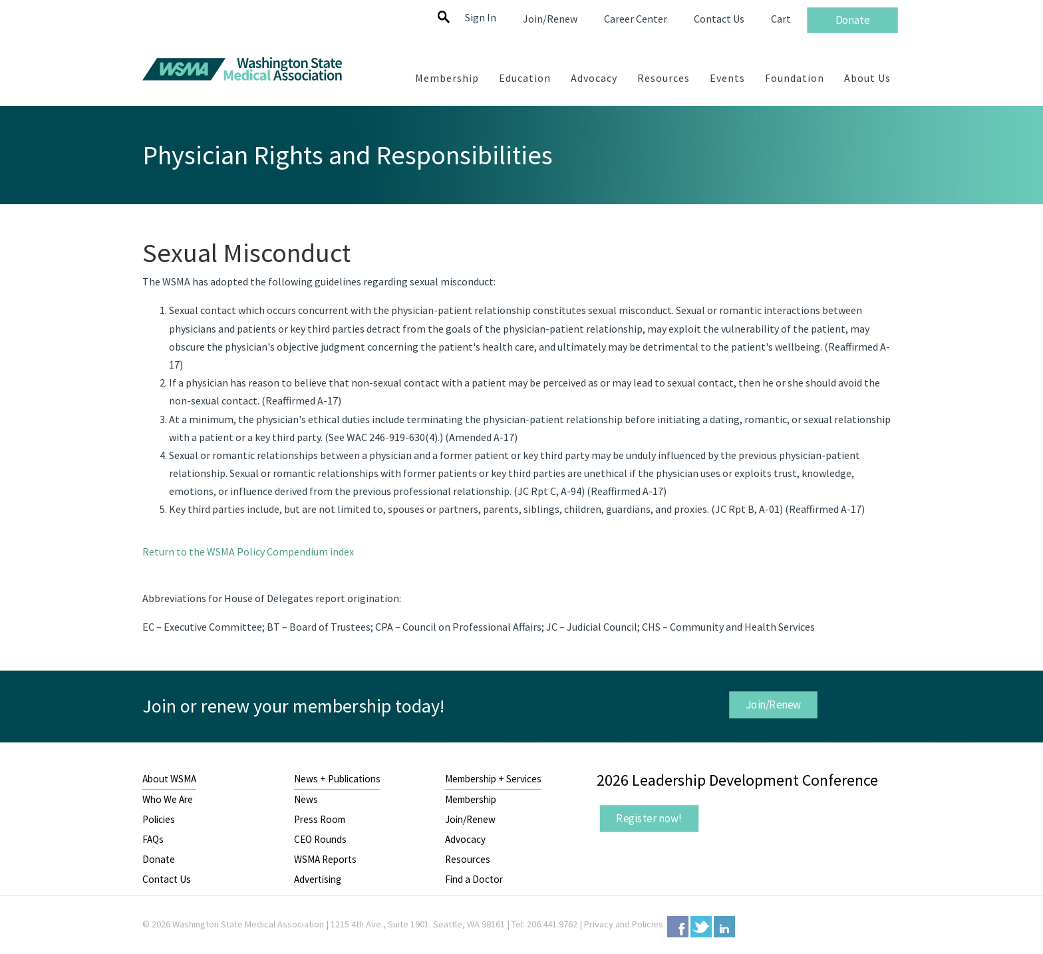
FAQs (153, 839)
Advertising (317, 879)
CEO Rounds (320, 839)
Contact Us (166, 879)
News (306, 799)
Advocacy (465, 839)
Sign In (480, 17)
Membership (470, 799)
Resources (467, 859)
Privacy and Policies (623, 924)
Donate (158, 859)
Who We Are (167, 799)
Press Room (319, 819)
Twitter (701, 926)
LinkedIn (724, 926)
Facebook (677, 926)
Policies (158, 819)
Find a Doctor (474, 879)
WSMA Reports (325, 859)
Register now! (649, 818)
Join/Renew (773, 704)
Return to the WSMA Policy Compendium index (248, 551)
